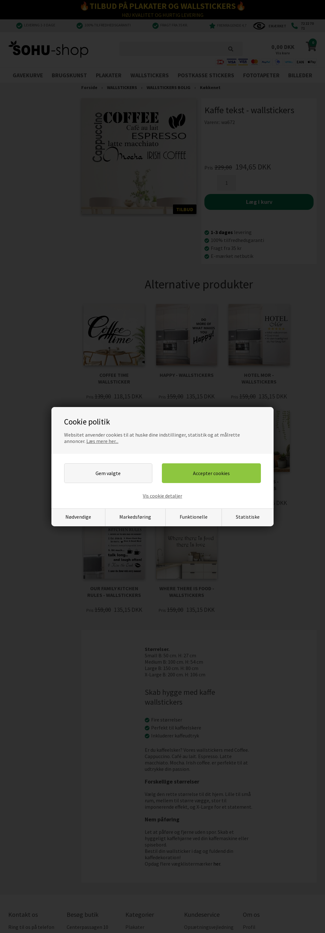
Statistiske (248, 517)
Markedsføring (135, 517)
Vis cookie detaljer (162, 496)
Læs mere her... (102, 441)
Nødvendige (78, 517)
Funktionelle (194, 517)
